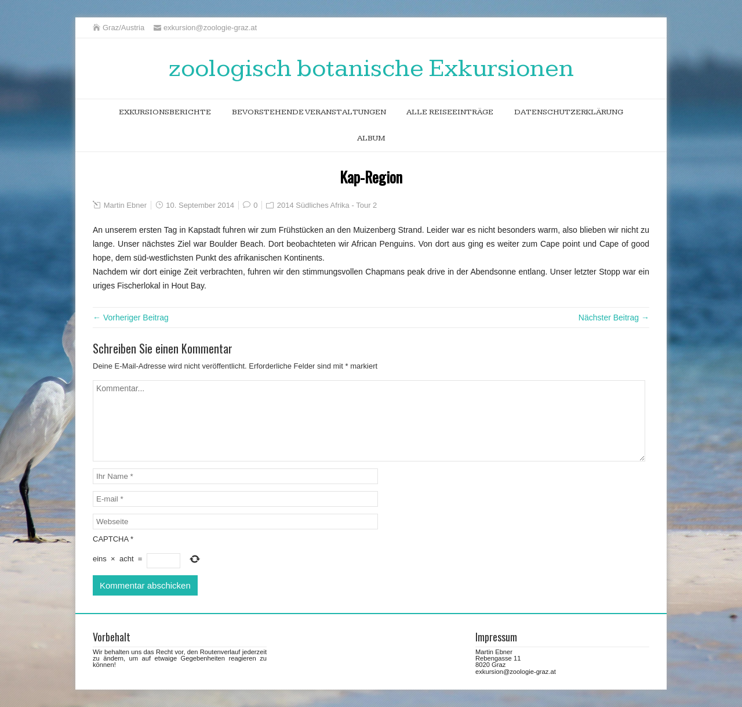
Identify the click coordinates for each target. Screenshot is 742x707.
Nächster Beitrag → (614, 317)
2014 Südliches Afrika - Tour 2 (327, 205)
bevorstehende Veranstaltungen (309, 112)
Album (371, 138)
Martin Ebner (125, 205)
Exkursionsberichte (165, 112)
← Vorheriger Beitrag (131, 317)
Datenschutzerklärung (568, 112)
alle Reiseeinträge (449, 112)
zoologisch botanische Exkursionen (371, 68)
